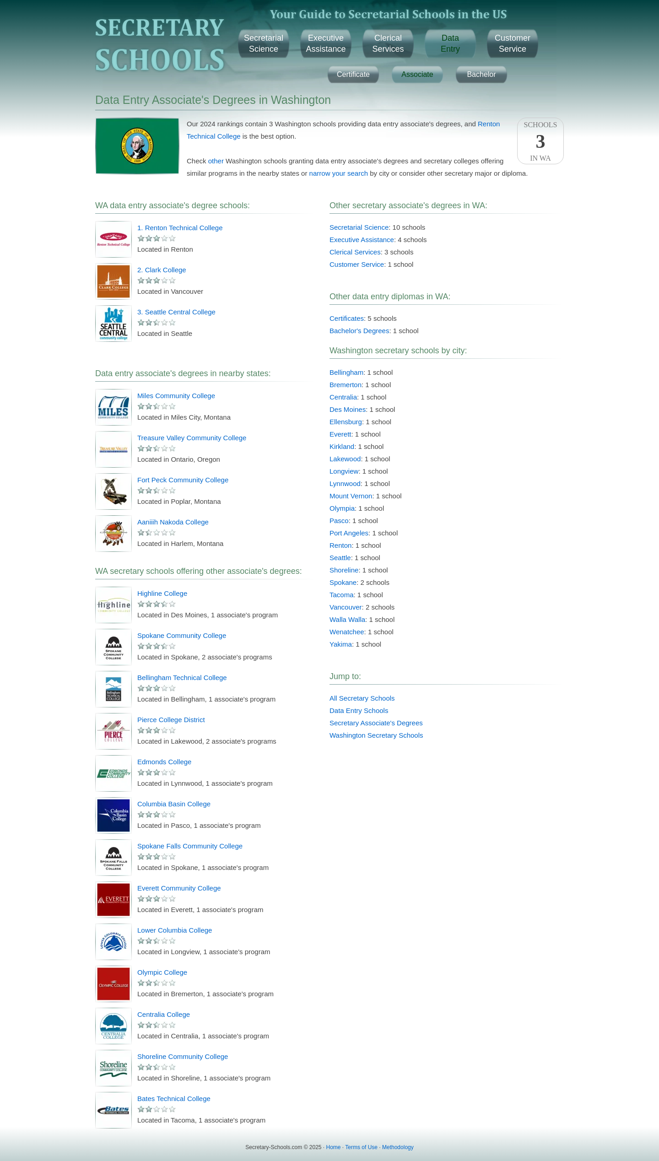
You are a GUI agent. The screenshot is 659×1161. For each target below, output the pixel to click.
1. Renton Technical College (180, 228)
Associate (417, 74)
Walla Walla (347, 619)
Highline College (162, 593)
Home (333, 1147)
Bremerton (346, 385)
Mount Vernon (351, 496)
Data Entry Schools (359, 710)
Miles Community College (176, 396)
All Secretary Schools (362, 698)
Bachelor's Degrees (359, 331)
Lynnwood (345, 483)
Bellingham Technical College (182, 677)
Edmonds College (164, 762)
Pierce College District (171, 720)
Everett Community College (179, 888)
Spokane (343, 582)
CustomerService (512, 43)
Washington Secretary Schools (376, 735)
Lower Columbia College (174, 930)
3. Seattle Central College (176, 312)
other (216, 161)
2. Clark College (161, 270)
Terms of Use (361, 1147)
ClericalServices (388, 43)
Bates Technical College (174, 1098)
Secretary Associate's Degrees (376, 723)
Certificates (347, 318)
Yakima (341, 644)
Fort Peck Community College (182, 480)
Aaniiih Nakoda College (173, 522)
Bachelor (481, 74)
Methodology (398, 1147)
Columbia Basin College (174, 804)
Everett (340, 434)
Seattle (340, 558)
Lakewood (345, 459)
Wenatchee (347, 632)
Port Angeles (349, 533)
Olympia (342, 508)
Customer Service (357, 264)
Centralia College (163, 1014)
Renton (340, 545)
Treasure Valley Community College (191, 438)
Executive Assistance (362, 239)
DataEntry (450, 43)
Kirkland (342, 446)
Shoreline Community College (182, 1056)
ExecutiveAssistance (326, 43)
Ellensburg (346, 422)
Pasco (339, 520)
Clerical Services (355, 252)
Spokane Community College (181, 635)
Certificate (353, 74)
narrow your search (338, 173)
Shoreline (344, 570)
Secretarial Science (359, 227)
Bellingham (346, 372)
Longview (344, 471)
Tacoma (342, 595)
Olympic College (162, 972)
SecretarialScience (263, 43)
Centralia (343, 397)
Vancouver (346, 607)
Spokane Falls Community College (190, 846)
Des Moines (348, 409)
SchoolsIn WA (540, 141)
